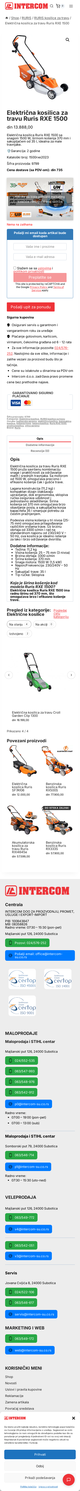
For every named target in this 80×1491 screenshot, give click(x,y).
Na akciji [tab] (44, 624)
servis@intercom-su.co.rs (31, 1314)
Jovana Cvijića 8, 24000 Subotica (30, 1283)
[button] (73, 1418)
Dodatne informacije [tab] (40, 445)
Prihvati (40, 1454)
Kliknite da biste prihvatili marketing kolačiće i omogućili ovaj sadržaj (40, 199)
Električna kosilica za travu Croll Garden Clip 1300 (36, 714)
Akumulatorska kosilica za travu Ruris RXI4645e (23, 847)
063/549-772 (21, 1217)
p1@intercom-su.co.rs (28, 1167)
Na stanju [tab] (19, 624)
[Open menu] (71, 6)
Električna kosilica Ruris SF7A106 (22, 787)
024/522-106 (21, 1292)
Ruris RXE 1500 (58, 423)
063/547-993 (21, 1071)
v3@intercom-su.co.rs (28, 1256)
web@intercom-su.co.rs (29, 1350)
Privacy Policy (39, 287)
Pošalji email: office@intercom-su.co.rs (35, 955)
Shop (9, 1377)
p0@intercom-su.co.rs (28, 1104)
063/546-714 (21, 1155)
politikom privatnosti (28, 271)
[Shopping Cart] (60, 6)
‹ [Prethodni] (9, 675)
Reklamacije (14, 1396)
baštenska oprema (26, 421)
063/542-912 (21, 1092)
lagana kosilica (40, 423)
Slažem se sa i (33, 269)
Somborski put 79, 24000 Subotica (31, 1146)
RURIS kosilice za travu (32, 108)
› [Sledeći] (71, 675)
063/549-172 (21, 1338)
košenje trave (23, 423)
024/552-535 (21, 1060)
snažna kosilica (15, 425)
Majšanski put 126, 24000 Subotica (31, 933)
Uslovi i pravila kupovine (23, 1389)
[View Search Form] (51, 6)
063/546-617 (21, 1302)
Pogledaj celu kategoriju (61, 613)
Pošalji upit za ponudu (31, 307)
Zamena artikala (17, 1402)
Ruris (17, 427)
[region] (40, 684)
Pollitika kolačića (28, 1486)
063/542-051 (21, 1245)
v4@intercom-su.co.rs (28, 1229)
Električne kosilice (29, 419)
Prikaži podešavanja (40, 1478)
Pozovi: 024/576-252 (27, 943)
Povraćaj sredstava (19, 1409)
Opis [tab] (40, 438)
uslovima (44, 268)
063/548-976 (21, 1082)
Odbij (40, 1466)
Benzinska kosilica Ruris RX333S (56, 845)
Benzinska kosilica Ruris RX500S (56, 787)
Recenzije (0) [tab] (40, 451)
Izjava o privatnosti (48, 1486)
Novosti (11, 1383)
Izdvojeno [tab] (19, 633)
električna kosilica (48, 421)
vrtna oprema (32, 425)
